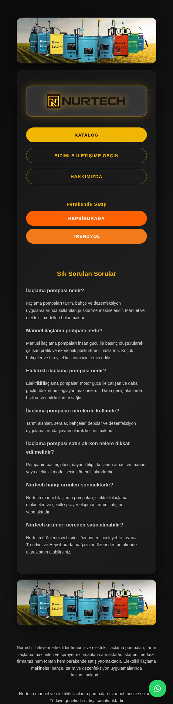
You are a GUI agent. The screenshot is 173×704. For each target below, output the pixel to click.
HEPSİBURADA (86, 218)
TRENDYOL (86, 236)
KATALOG (87, 134)
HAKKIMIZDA (87, 176)
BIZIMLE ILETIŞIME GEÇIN (86, 155)
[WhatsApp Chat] (157, 688)
